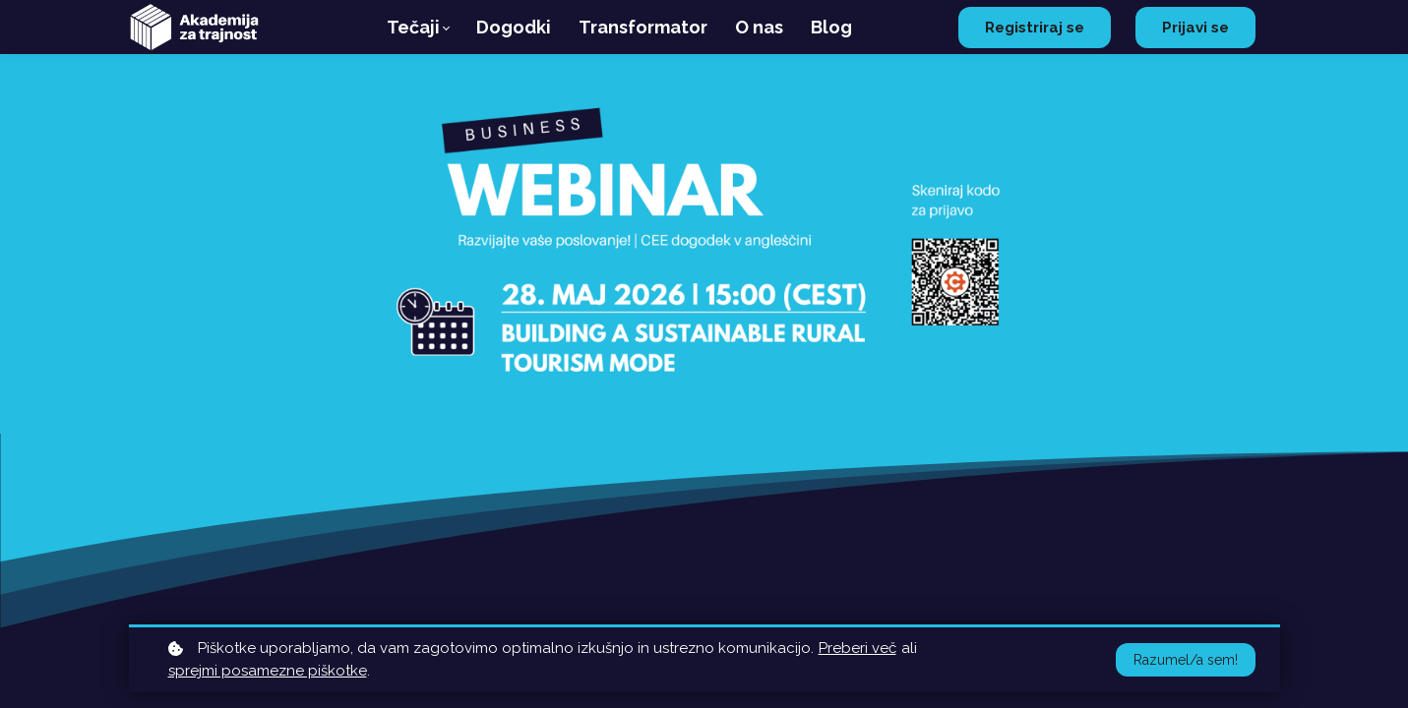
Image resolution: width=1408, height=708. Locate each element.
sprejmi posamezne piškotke (267, 670)
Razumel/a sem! (1185, 660)
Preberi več (857, 648)
